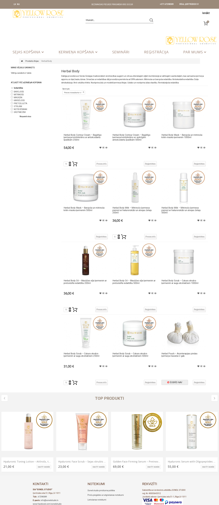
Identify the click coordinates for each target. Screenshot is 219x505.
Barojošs (19, 92)
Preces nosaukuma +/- (73, 93)
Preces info (102, 164)
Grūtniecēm (20, 112)
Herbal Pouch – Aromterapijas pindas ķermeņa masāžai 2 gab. (179, 354)
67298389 (42, 497)
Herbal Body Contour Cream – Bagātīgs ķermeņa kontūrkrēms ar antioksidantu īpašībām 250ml (83, 137)
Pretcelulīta (20, 103)
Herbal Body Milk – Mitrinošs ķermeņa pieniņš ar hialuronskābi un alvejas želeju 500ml (181, 210)
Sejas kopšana (26, 51)
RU (18, 4)
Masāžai (18, 97)
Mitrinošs (19, 94)
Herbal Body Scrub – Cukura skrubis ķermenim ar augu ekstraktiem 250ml (81, 354)
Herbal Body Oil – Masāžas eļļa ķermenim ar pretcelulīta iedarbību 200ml (85, 281)
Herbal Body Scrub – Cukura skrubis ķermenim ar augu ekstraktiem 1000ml (179, 281)
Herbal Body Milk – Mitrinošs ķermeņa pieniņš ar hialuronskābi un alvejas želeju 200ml (132, 210)
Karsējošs (19, 100)
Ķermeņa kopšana (76, 51)
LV (15, 4)
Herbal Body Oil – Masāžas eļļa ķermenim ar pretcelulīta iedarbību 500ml (133, 281)
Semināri (120, 51)
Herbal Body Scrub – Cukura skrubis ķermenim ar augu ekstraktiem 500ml (130, 354)
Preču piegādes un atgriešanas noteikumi (106, 495)
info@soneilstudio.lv (49, 500)
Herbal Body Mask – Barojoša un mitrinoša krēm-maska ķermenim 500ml (84, 209)
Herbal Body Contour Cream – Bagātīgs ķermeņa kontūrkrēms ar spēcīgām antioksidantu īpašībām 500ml (131, 137)
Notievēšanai (20, 109)
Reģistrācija (156, 51)
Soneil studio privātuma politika (101, 490)
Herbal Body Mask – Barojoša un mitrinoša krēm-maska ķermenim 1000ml (181, 136)
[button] (205, 13)
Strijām (18, 106)
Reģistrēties (150, 164)
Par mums (193, 51)
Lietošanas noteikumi (97, 500)
